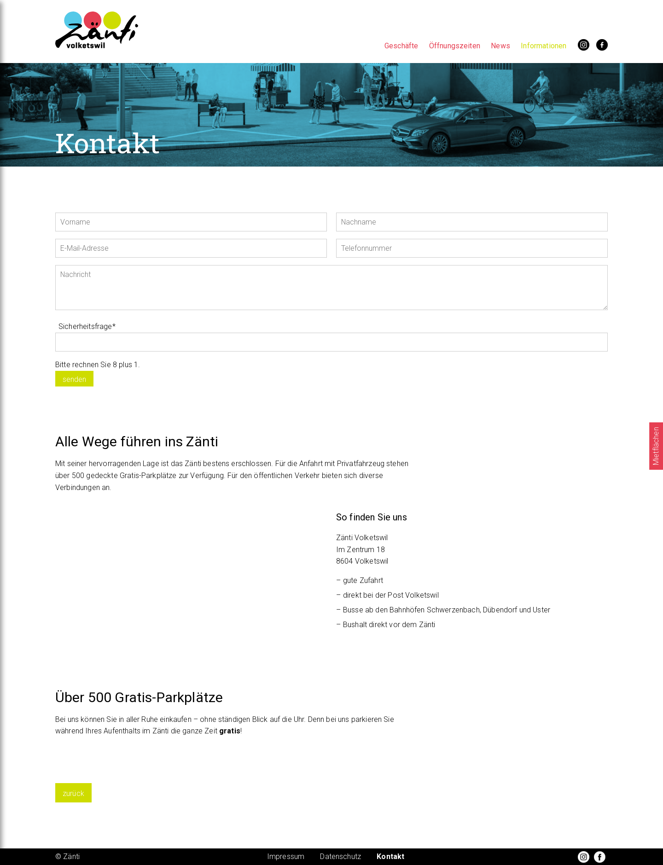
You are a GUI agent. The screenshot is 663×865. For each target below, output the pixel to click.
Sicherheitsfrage (87, 326)
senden (74, 379)
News (500, 45)
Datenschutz (340, 856)
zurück (73, 793)
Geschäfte (401, 45)
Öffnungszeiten (454, 45)
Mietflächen (655, 446)
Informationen (543, 45)
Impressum (285, 856)
